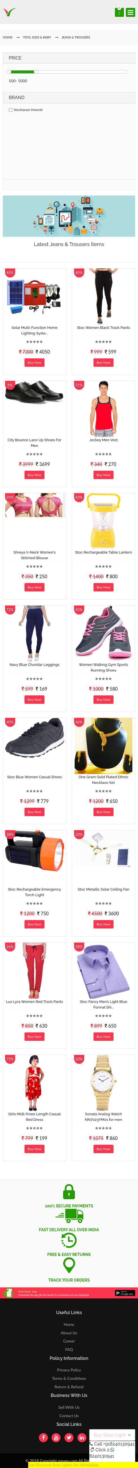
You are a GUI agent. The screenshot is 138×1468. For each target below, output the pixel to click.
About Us (69, 1332)
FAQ (69, 1349)
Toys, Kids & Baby (37, 37)
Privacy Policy (69, 1369)
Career (69, 1341)
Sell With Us (68, 1407)
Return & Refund (69, 1386)
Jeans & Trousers (76, 37)
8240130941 (101, 1456)
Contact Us (69, 1415)
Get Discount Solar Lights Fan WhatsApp (63, 1464)
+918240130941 (118, 1444)
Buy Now (34, 362)
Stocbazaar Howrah (26, 110)
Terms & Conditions (69, 1378)
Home (69, 1324)
